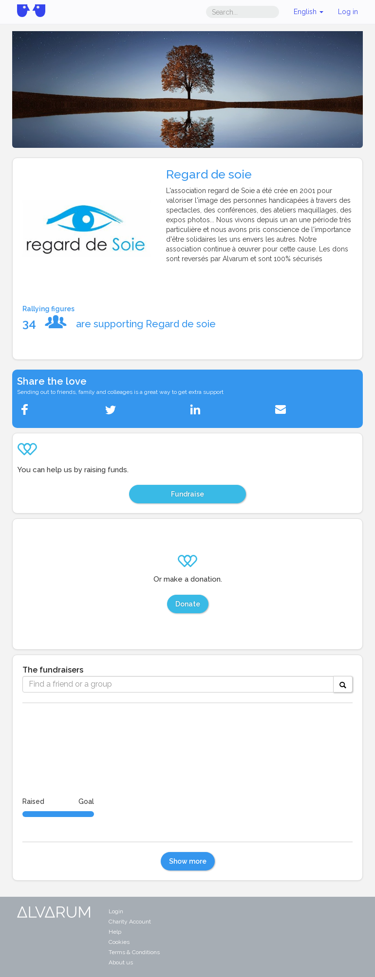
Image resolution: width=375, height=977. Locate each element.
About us (121, 962)
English (308, 12)
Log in (348, 12)
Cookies (119, 942)
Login (116, 911)
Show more (187, 861)
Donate (187, 604)
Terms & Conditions (134, 952)
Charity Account (130, 921)
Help (115, 931)
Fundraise (187, 494)
